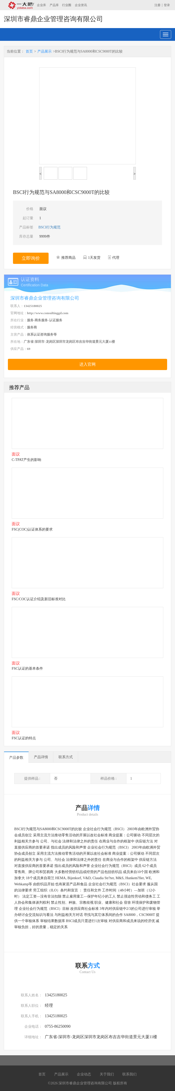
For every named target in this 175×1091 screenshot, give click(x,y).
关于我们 (107, 1074)
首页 (29, 51)
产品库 (54, 5)
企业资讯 (81, 5)
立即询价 (31, 258)
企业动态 (84, 1074)
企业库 (41, 5)
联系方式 (66, 757)
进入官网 (87, 364)
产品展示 (44, 51)
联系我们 (129, 1074)
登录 (167, 5)
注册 (157, 5)
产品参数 (16, 757)
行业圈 (66, 5)
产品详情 (41, 757)
